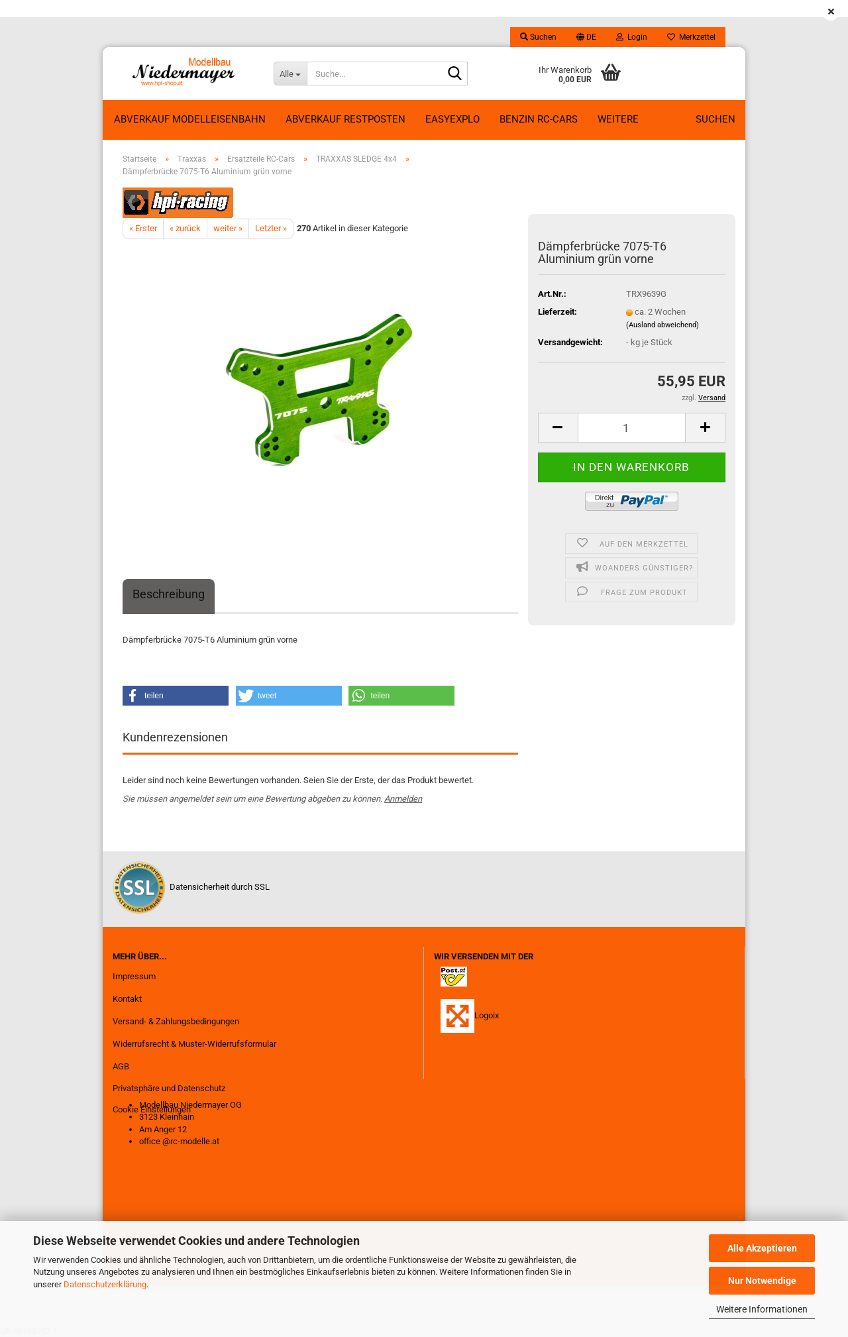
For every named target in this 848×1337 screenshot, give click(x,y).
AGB (121, 1066)
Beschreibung (168, 594)
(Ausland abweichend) (662, 325)
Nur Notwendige (762, 1280)
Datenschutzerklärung (105, 1284)
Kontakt (127, 999)
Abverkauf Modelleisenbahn (190, 119)
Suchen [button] (538, 37)
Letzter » (271, 228)
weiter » (227, 228)
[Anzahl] (632, 428)
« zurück (185, 228)
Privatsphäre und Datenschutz (169, 1088)
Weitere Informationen (762, 1309)
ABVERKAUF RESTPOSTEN (345, 119)
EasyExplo (452, 119)
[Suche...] (290, 73)
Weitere (618, 119)
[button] (586, 37)
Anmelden (403, 799)
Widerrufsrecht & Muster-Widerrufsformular (194, 1044)
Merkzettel (691, 37)
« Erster (143, 228)
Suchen (715, 119)
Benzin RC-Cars (539, 119)
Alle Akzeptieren (762, 1248)
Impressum (134, 976)
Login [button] (631, 37)
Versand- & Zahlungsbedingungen (176, 1021)
